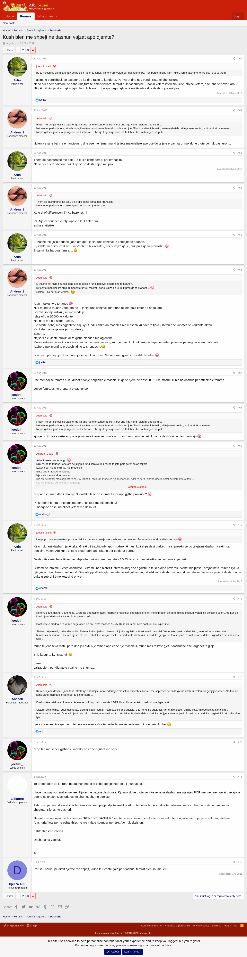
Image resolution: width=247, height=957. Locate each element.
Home (10, 16)
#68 (240, 407)
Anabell (17, 699)
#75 (240, 862)
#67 (240, 373)
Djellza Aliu (17, 884)
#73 (240, 742)
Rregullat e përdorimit (177, 925)
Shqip (32, 925)
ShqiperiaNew (14, 925)
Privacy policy (201, 925)
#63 (240, 152)
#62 (240, 110)
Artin (17, 80)
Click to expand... (138, 486)
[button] (56, 16)
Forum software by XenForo (123, 933)
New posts (9, 23)
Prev (10, 50)
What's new (45, 16)
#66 (240, 269)
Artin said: (42, 118)
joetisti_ (17, 394)
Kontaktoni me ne (151, 925)
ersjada (10, 43)
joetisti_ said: (44, 66)
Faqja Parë (230, 925)
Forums (26, 16)
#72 (240, 677)
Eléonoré (17, 798)
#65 (240, 234)
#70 (240, 524)
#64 (240, 187)
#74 (240, 776)
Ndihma (216, 925)
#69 (240, 445)
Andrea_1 (17, 132)
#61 (240, 58)
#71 (240, 598)
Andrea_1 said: (45, 453)
